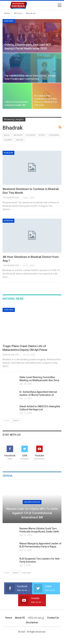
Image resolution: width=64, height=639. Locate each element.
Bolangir (30, 135)
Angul (7, 135)
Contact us (53, 617)
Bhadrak (8, 153)
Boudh (42, 135)
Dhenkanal (54, 135)
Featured (9, 21)
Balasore (18, 135)
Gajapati (8, 140)
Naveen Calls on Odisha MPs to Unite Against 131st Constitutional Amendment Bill (32, 513)
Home (8, 617)
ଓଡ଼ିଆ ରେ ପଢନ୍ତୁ (36, 617)
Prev (7, 420)
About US (20, 617)
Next (16, 420)
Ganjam (19, 140)
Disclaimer (32, 622)
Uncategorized (32, 502)
